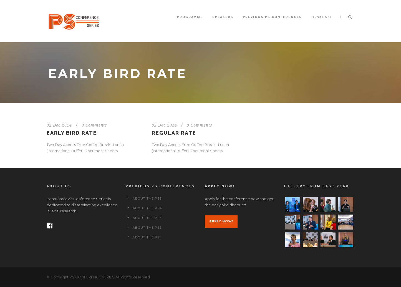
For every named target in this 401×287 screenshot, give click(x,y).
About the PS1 (147, 237)
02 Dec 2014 (59, 125)
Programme (190, 17)
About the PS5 (147, 198)
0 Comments (94, 125)
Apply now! (221, 221)
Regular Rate (174, 133)
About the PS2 (147, 228)
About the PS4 (147, 208)
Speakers (222, 17)
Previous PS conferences (272, 17)
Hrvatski (321, 17)
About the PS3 (147, 218)
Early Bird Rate (72, 133)
